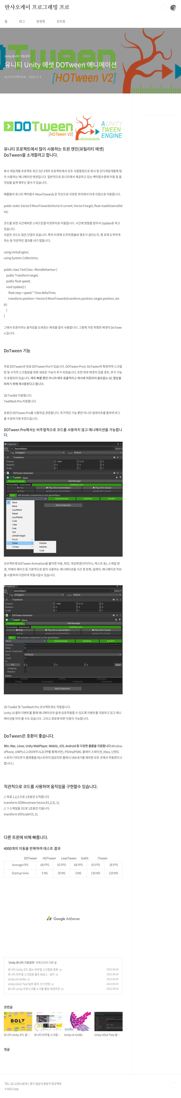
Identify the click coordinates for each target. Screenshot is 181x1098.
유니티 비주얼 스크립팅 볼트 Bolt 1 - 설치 (31, 974)
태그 (22, 21)
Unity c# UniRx (17, 979)
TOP (173, 1085)
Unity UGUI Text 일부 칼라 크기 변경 (29, 984)
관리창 (61, 21)
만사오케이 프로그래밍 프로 (37, 7)
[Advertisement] (63, 919)
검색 (164, 8)
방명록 (40, 21)
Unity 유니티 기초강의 (21, 962)
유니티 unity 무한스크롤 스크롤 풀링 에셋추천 (34, 989)
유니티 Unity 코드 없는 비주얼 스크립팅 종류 (33, 969)
